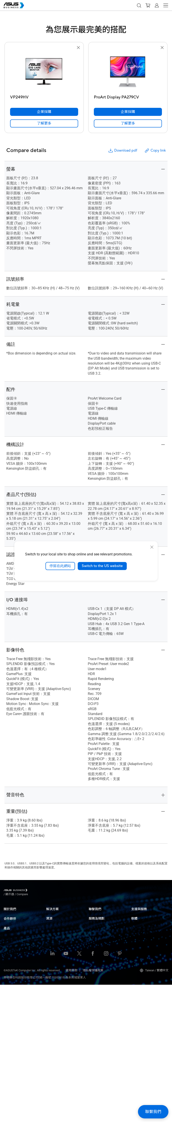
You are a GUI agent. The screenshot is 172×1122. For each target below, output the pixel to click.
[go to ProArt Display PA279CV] (127, 72)
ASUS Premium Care (101, 951)
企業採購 (94, 913)
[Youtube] (65, 1091)
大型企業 (52, 920)
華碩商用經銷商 (14, 944)
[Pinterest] (119, 1091)
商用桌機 (9, 974)
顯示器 (8, 981)
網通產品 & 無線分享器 (18, 1021)
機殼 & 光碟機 (12, 1028)
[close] (152, 547)
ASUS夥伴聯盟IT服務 (17, 950)
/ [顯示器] (34, 891)
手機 (6, 1054)
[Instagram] (106, 1091)
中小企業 (52, 913)
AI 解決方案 (53, 987)
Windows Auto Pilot (143, 958)
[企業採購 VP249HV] (44, 112)
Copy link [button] (155, 150)
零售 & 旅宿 (53, 933)
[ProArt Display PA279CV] (128, 96)
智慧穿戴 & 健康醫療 (17, 1034)
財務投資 (52, 966)
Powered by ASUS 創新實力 (106, 969)
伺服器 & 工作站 (14, 994)
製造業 (50, 946)
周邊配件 (9, 1048)
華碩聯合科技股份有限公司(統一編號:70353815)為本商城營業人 (45, 1114)
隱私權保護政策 (93, 1107)
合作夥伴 (10, 929)
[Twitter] (79, 1091)
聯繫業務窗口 (97, 920)
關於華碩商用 (12, 913)
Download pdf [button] (122, 150)
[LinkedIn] (52, 1091)
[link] (44, 123)
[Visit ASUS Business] (16, 891)
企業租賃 (52, 1052)
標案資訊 (52, 1058)
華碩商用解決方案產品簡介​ (63, 980)
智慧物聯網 (11, 1014)
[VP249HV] (44, 96)
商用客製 (52, 1045)
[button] (139, 5)
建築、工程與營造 (57, 953)
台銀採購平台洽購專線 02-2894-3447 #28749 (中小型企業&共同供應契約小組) (107, 930)
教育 (49, 926)
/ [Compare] (47, 891)
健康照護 (52, 940)
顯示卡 (8, 1007)
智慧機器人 (11, 1041)
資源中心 (52, 1014)
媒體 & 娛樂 (53, 960)
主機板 (8, 1001)
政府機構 (52, 973)
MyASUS (136, 930)
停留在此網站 (60, 566)
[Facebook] (92, 1091)
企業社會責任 (12, 920)
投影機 (8, 987)
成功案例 (52, 1021)
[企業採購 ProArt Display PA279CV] (128, 112)
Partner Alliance (14, 937)
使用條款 (71, 1107)
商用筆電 (9, 967)
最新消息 (52, 1028)
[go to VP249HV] (44, 72)
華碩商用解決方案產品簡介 (63, 1065)
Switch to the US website (102, 566)
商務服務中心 (140, 913)
